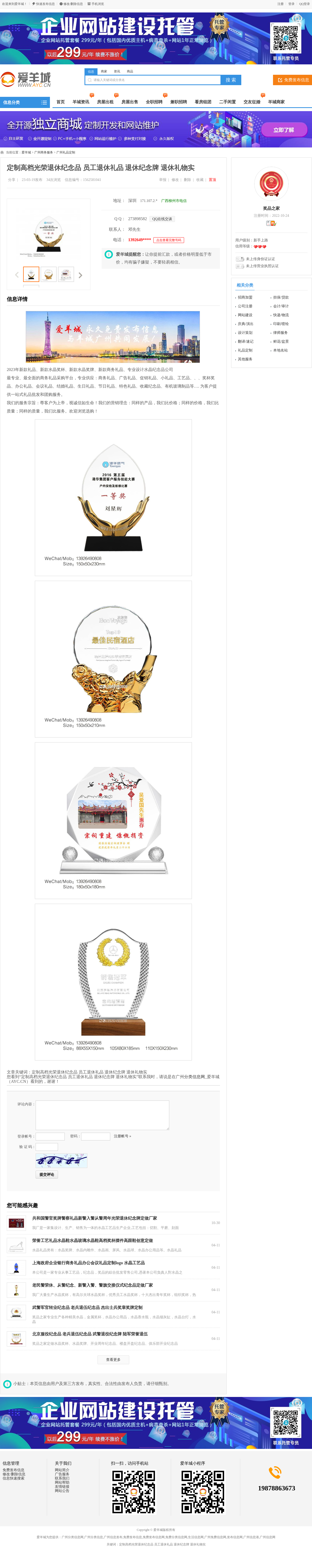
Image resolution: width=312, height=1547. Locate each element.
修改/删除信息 (73, 4)
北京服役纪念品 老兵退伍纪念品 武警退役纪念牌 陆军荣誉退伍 (90, 1334)
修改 (175, 180)
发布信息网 (235, 1537)
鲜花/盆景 (281, 341)
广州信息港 (251, 1537)
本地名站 (280, 350)
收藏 (200, 180)
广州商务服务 (43, 152)
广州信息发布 (113, 1537)
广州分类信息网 (72, 1537)
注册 (280, 4)
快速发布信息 (45, 4)
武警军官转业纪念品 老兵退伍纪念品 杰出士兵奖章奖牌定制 (87, 1307)
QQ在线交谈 (162, 219)
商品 (130, 71)
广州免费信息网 (215, 1537)
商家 (104, 71)
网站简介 (62, 1470)
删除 (187, 180)
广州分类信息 (93, 1537)
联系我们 (62, 1478)
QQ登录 (304, 4)
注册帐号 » (122, 1136)
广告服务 (62, 1474)
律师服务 (280, 333)
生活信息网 (196, 1537)
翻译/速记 (246, 341)
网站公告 (62, 1491)
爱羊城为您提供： (49, 1537)
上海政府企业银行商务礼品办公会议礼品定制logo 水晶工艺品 (88, 1263)
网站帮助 (62, 1482)
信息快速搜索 (13, 1478)
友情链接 (62, 1487)
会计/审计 (281, 306)
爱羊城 (26, 152)
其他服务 (245, 359)
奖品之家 (271, 208)
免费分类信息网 (176, 1537)
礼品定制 (245, 350)
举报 (162, 180)
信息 (91, 71)
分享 (11, 180)
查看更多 (113, 1360)
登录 (291, 4)
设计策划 (245, 333)
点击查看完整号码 (168, 240)
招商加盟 (245, 297)
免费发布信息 (13, 1470)
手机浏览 (98, 4)
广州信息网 (267, 1537)
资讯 (117, 71)
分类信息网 (194, 1077)
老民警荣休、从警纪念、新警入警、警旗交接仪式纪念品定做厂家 (92, 1285)
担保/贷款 (281, 297)
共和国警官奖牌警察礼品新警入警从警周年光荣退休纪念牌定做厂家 (94, 1218)
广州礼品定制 (65, 152)
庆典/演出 (246, 324)
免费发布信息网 (154, 1537)
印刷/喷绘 (281, 324)
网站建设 (245, 315)
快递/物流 (281, 315)
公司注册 (245, 306)
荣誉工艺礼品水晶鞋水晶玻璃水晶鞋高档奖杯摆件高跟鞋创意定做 (92, 1240)
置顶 (212, 180)
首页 (60, 102)
